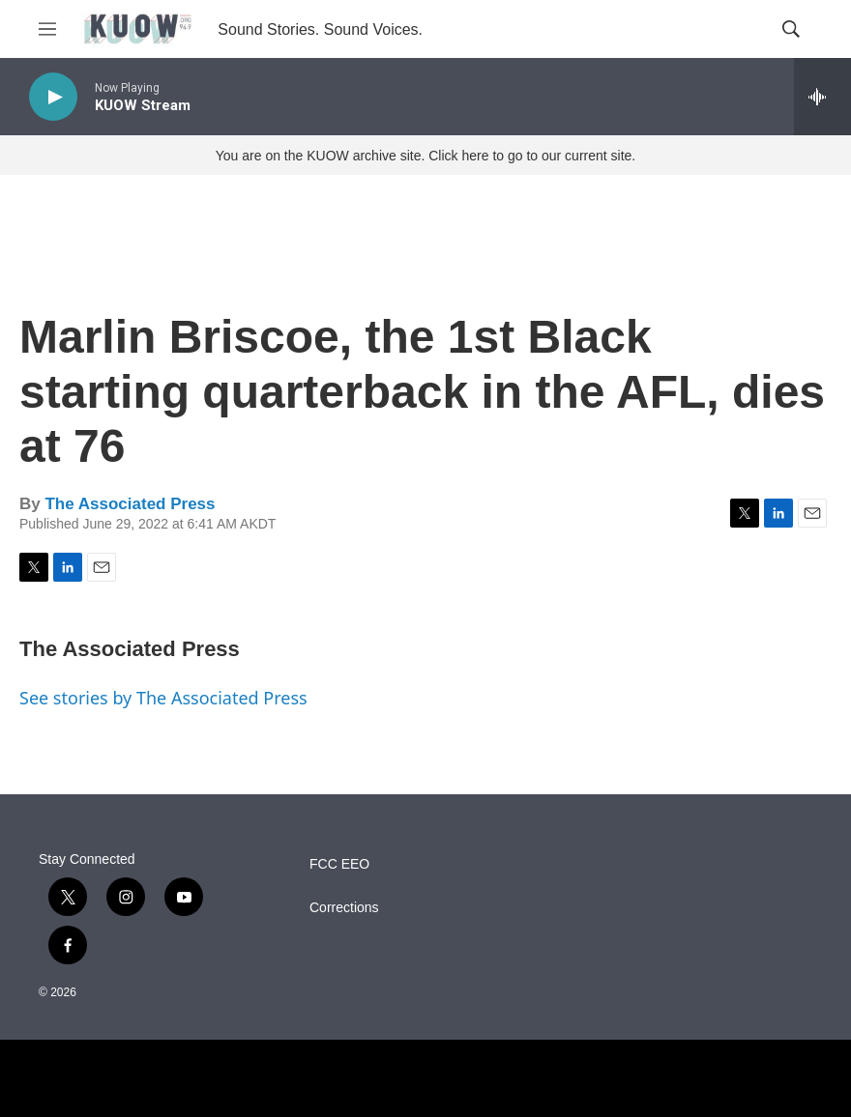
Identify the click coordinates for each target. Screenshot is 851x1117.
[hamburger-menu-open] (47, 29)
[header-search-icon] (791, 29)
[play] (53, 97)
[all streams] (822, 96)
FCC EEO (339, 864)
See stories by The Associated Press (163, 697)
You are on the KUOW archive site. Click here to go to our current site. (425, 155)
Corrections (344, 908)
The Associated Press (129, 504)
